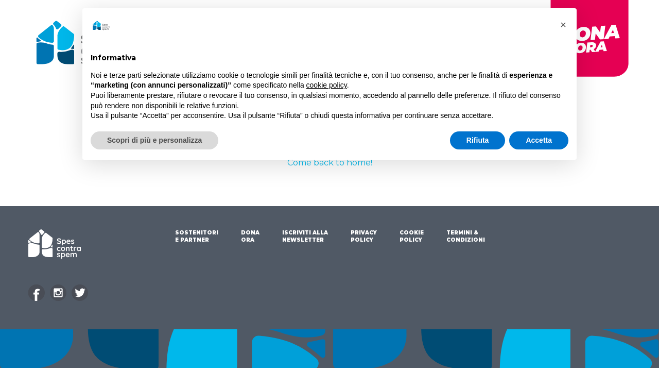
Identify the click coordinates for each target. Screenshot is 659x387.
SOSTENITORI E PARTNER (196, 236)
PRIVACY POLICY (364, 236)
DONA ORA (250, 236)
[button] (563, 24)
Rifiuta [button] (477, 140)
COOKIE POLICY (412, 236)
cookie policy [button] (326, 85)
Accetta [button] (539, 140)
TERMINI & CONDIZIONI (465, 236)
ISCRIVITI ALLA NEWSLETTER (305, 236)
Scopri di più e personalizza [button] (154, 140)
